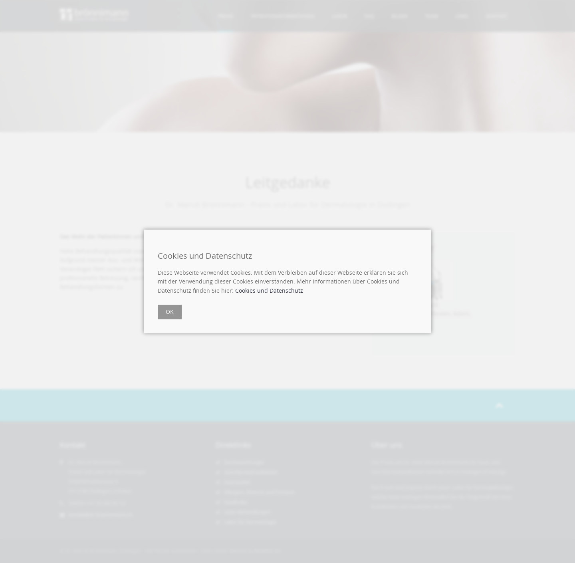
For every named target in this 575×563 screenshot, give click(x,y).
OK (170, 312)
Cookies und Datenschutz (269, 290)
